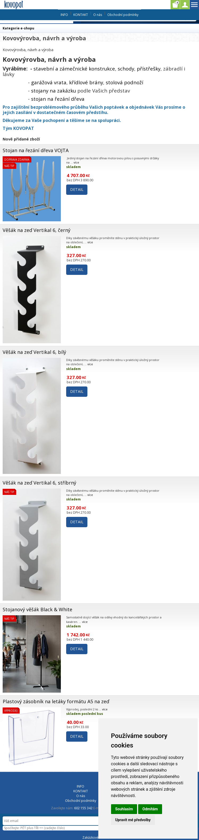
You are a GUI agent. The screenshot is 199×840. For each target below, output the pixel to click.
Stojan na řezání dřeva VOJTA (36, 150)
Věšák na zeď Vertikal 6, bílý (34, 352)
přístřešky (148, 68)
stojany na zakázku (53, 90)
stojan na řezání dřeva (57, 98)
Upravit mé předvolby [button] (133, 820)
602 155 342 (83, 808)
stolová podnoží (124, 82)
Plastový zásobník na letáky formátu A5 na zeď (56, 701)
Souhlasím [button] (124, 809)
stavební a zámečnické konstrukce (74, 68)
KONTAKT (80, 14)
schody (126, 68)
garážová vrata (48, 82)
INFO (64, 14)
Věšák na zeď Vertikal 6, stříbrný (39, 483)
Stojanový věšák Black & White (37, 609)
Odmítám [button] (150, 809)
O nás (97, 14)
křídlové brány (86, 82)
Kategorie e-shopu (18, 28)
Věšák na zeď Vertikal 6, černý (36, 230)
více (76, 162)
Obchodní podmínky (122, 14)
